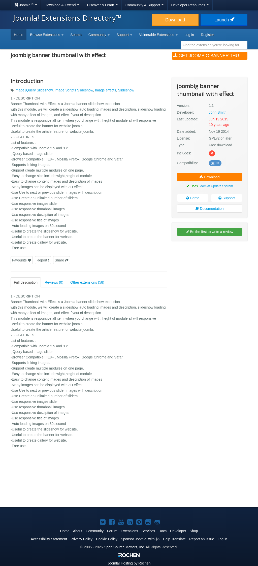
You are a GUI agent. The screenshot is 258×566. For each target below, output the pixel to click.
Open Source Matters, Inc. (124, 547)
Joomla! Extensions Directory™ (67, 18)
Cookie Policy (106, 539)
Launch (224, 19)
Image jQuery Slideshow (34, 90)
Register (207, 35)
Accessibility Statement (49, 539)
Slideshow (126, 90)
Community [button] (99, 35)
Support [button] (124, 35)
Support (226, 198)
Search (75, 35)
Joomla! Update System (216, 186)
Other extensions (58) (87, 282)
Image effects (105, 90)
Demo (192, 198)
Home (18, 35)
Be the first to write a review (209, 232)
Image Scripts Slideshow (74, 90)
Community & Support (144, 5)
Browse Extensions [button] (46, 35)
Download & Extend (62, 5)
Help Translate (174, 539)
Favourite (21, 260)
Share (62, 260)
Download (175, 19)
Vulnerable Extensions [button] (158, 35)
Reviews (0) (54, 282)
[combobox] (214, 45)
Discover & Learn (102, 5)
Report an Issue (201, 539)
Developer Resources (190, 5)
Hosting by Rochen (128, 563)
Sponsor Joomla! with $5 (140, 539)
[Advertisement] (209, 277)
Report (43, 260)
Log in (189, 35)
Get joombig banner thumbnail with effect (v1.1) (210, 55)
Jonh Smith (218, 112)
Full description (26, 282)
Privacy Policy (81, 539)
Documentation (209, 209)
